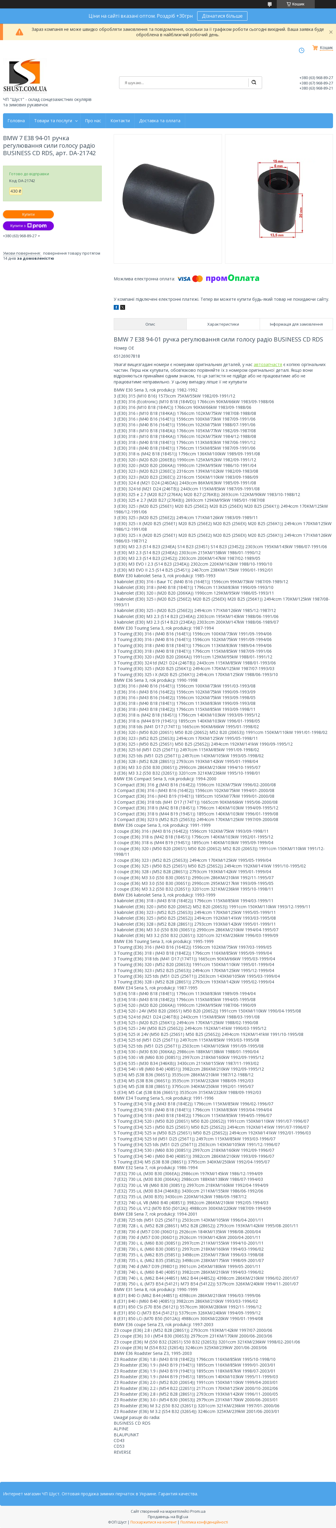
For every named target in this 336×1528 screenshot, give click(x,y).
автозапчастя (268, 364)
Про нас (93, 120)
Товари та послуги (53, 120)
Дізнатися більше (222, 16)
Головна (16, 120)
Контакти (120, 120)
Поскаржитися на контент (153, 1522)
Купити (28, 214)
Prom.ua (198, 1511)
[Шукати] (253, 82)
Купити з (28, 226)
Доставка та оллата (159, 120)
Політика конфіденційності (204, 1522)
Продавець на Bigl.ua (168, 1516)
